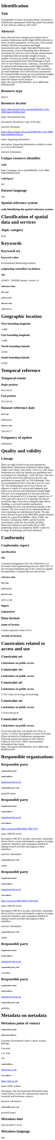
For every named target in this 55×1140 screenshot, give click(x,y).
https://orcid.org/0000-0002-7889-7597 (19, 829)
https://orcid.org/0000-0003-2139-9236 (19, 901)
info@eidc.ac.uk (9, 1070)
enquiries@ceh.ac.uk (11, 782)
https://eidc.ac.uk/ (9, 1081)
